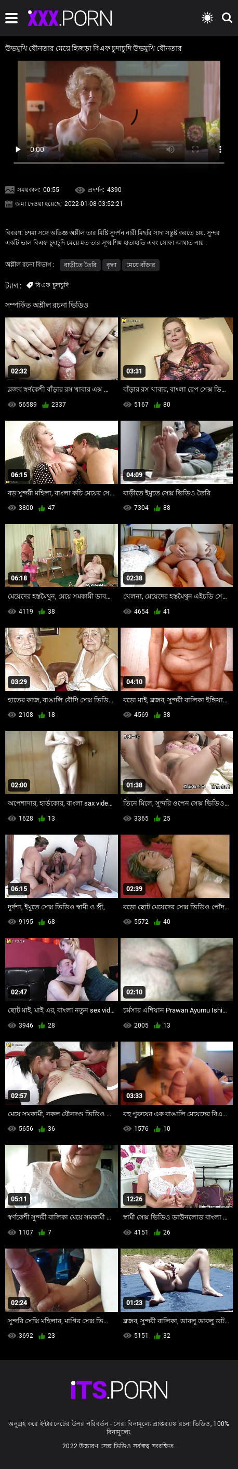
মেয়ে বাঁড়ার (140, 265)
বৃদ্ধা (111, 265)
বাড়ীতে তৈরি (80, 265)
